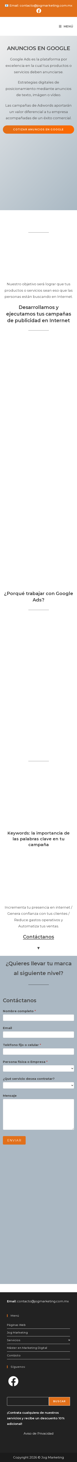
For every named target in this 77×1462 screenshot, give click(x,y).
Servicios (38, 1340)
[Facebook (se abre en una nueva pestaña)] (38, 10)
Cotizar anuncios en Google (38, 129)
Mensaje (10, 1096)
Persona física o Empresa (25, 1062)
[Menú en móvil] (66, 26)
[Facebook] (13, 1381)
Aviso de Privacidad (38, 1433)
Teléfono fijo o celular (22, 1045)
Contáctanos (38, 937)
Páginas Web (16, 1324)
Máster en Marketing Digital (27, 1347)
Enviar (14, 1140)
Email (7, 1028)
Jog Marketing (17, 1332)
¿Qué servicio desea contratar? (29, 1079)
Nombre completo (19, 1011)
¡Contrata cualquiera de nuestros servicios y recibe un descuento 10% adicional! (36, 1418)
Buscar (59, 1401)
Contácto (14, 1355)
